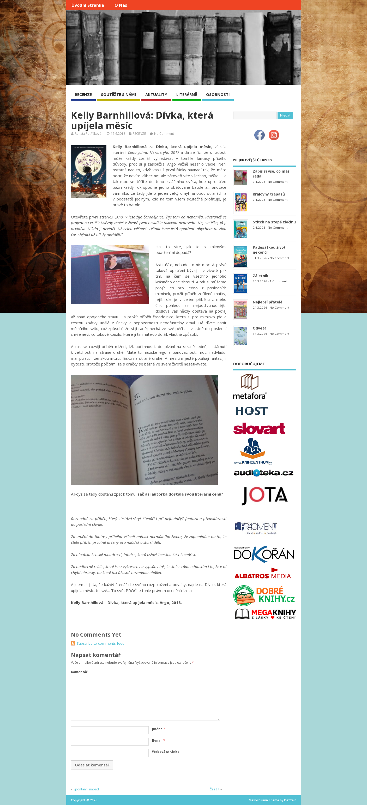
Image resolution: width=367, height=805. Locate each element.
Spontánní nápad (86, 789)
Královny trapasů (269, 194)
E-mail (158, 740)
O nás (121, 5)
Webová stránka (165, 751)
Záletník (260, 275)
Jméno (158, 729)
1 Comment (278, 281)
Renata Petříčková (88, 133)
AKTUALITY (156, 94)
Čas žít (214, 789)
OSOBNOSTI (218, 94)
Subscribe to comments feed (100, 643)
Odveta (260, 328)
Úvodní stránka (87, 5)
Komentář (79, 672)
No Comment (164, 133)
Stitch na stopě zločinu (274, 221)
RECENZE (83, 94)
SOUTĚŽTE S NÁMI (118, 94)
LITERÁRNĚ (186, 94)
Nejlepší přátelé (267, 302)
